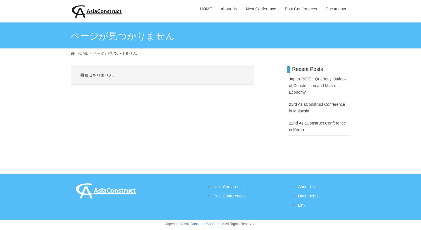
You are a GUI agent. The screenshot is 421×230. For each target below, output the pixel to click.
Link (302, 205)
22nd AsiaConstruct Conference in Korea (317, 126)
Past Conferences (229, 196)
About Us (306, 186)
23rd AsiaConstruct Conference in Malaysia (317, 107)
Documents (308, 196)
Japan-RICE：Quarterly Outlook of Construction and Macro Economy (318, 86)
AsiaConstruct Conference (204, 224)
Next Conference (228, 186)
